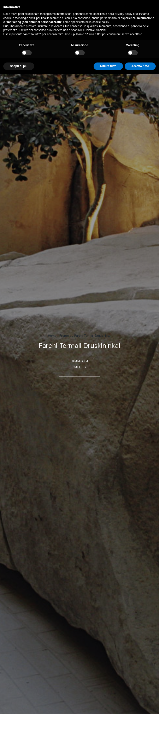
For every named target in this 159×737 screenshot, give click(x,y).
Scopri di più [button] (19, 66)
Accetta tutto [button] (140, 66)
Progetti (65, 336)
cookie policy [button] (100, 22)
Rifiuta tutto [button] (108, 66)
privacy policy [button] (123, 14)
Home (52, 336)
